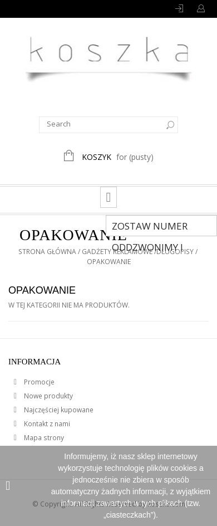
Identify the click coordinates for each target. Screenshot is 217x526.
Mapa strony (43, 437)
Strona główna (47, 251)
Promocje (38, 382)
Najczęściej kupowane (57, 410)
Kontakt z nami (46, 423)
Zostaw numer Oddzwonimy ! (150, 228)
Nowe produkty (47, 396)
